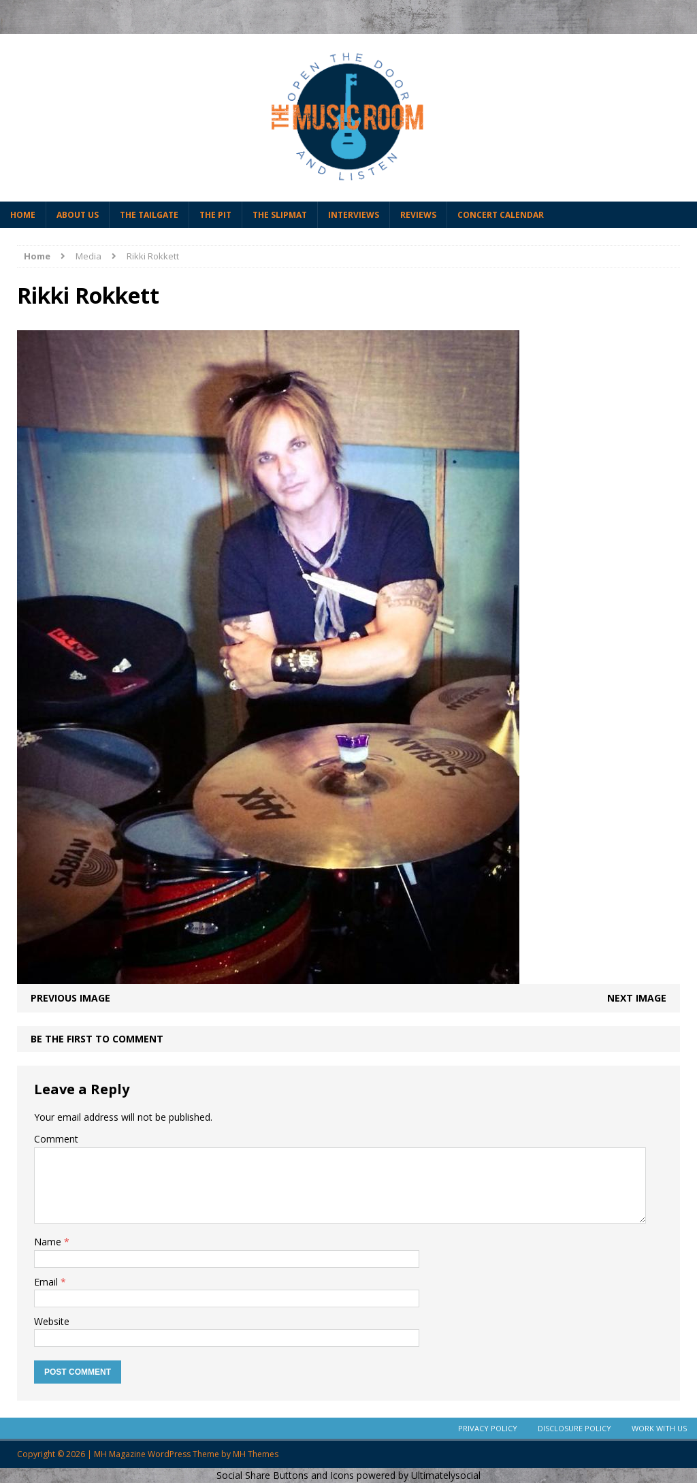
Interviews (353, 215)
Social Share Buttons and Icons (285, 1475)
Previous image (70, 997)
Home (22, 215)
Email (47, 1281)
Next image (636, 997)
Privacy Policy (487, 1428)
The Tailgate (149, 215)
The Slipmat (280, 215)
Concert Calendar (500, 215)
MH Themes (255, 1454)
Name (49, 1241)
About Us (77, 215)
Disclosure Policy (574, 1428)
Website (51, 1321)
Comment (56, 1138)
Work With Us (659, 1428)
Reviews (418, 215)
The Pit (215, 215)
